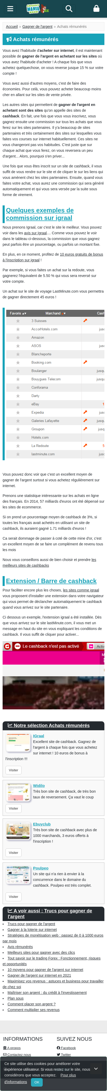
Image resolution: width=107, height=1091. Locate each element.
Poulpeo (40, 868)
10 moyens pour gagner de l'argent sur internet (45, 970)
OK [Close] (36, 1082)
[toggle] (10, 9)
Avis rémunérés (20, 947)
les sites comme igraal (81, 590)
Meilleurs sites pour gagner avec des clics (41, 952)
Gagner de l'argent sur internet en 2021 (39, 975)
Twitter (64, 1055)
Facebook (66, 1048)
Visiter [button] (13, 770)
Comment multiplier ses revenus (34, 1010)
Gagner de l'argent (37, 26)
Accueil (12, 26)
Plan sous (15, 998)
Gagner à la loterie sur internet (32, 930)
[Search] (69, 9)
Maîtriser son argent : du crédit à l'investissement (47, 993)
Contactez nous (17, 1055)
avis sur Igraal (35, 233)
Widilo (39, 785)
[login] (96, 8)
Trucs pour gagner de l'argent (31, 924)
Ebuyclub (42, 824)
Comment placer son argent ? (31, 1004)
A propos (12, 1048)
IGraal (38, 736)
